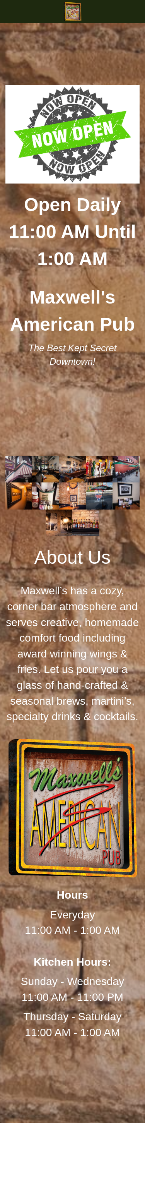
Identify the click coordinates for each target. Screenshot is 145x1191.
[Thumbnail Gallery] (18, 469)
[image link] (72, 11)
